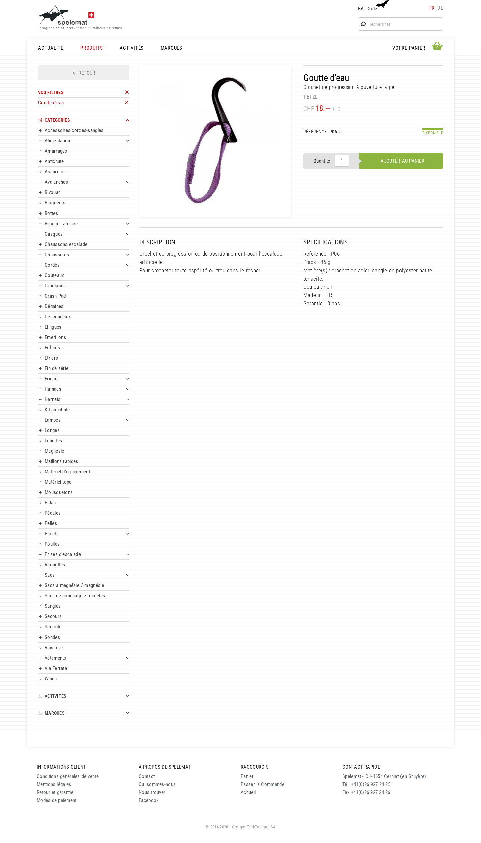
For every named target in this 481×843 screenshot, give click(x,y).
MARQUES (171, 48)
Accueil (248, 792)
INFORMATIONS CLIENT (61, 767)
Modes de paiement (57, 800)
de (440, 8)
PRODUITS (91, 48)
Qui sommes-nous (157, 784)
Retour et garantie (55, 792)
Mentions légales (54, 784)
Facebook (149, 800)
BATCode (373, 6)
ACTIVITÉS (132, 48)
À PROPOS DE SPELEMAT (165, 767)
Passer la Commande (262, 784)
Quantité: (322, 161)
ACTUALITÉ (50, 48)
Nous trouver (152, 792)
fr (432, 8)
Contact (147, 776)
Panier (247, 776)
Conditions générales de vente (68, 776)
